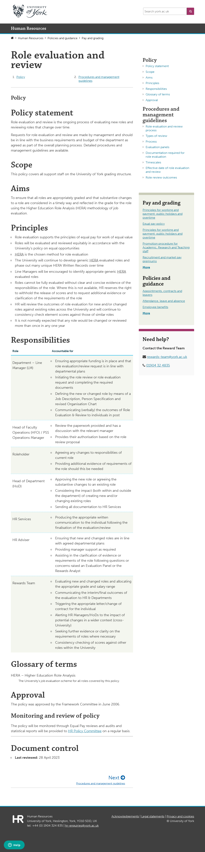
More (146, 267)
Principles (152, 83)
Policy (20, 77)
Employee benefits (155, 307)
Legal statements (152, 816)
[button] (190, 11)
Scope (150, 72)
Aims (149, 77)
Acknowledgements (125, 816)
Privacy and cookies (180, 816)
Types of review (156, 136)
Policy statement (157, 66)
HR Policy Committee (85, 731)
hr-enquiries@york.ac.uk (82, 825)
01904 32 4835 (158, 365)
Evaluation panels (157, 147)
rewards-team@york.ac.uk (167, 357)
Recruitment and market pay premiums (162, 259)
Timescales (153, 162)
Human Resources (30, 38)
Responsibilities (156, 89)
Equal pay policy (154, 224)
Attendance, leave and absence (164, 301)
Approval (152, 100)
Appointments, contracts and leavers (162, 293)
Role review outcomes (161, 177)
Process (151, 141)
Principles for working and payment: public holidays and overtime (162, 213)
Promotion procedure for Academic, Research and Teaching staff (166, 247)
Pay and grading (92, 38)
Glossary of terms (158, 94)
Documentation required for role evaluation (165, 154)
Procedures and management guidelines (98, 79)
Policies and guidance (62, 38)
